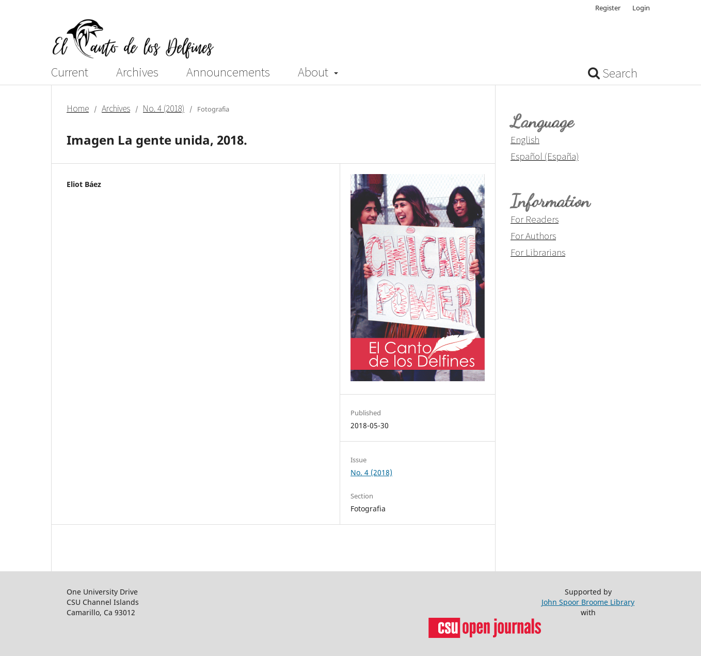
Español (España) (545, 156)
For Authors (533, 235)
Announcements (228, 72)
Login (641, 7)
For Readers (535, 219)
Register (607, 7)
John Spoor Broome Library (587, 602)
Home (78, 108)
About (314, 72)
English (525, 139)
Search (613, 73)
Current (69, 72)
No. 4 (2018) (163, 108)
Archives (137, 72)
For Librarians (538, 252)
